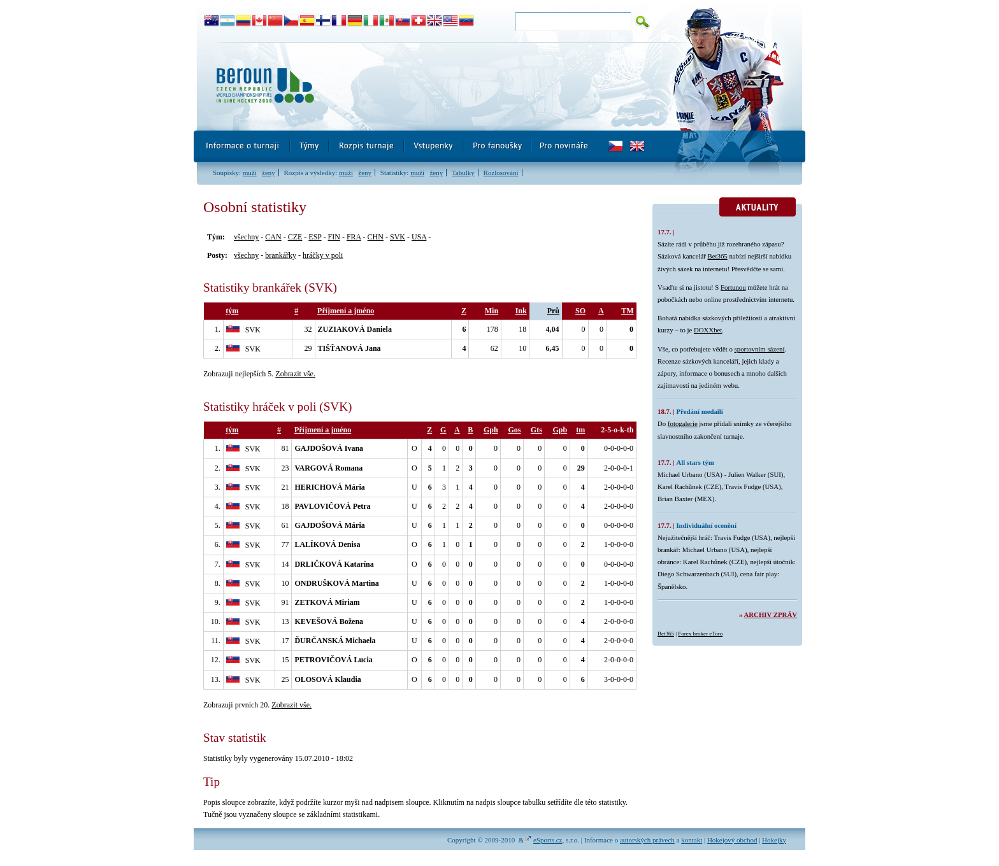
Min (491, 310)
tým (232, 310)
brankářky (280, 255)
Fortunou (733, 287)
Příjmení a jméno (345, 310)
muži (250, 172)
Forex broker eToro (700, 633)
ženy (268, 172)
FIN (334, 236)
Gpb (559, 429)
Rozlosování (501, 172)
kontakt (691, 840)
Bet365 (718, 256)
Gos (514, 429)
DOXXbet (708, 330)
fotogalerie (683, 423)
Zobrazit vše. (295, 373)
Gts (536, 429)
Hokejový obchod (732, 840)
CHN (376, 236)
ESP (314, 236)
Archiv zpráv (770, 614)
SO (580, 310)
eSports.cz (548, 840)
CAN (273, 236)
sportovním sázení (760, 349)
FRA (354, 236)
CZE (295, 236)
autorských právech (647, 840)
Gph (491, 429)
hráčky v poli (323, 255)
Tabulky (463, 172)
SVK (397, 236)
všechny (246, 236)
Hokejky (774, 840)
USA (419, 236)
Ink (521, 310)
